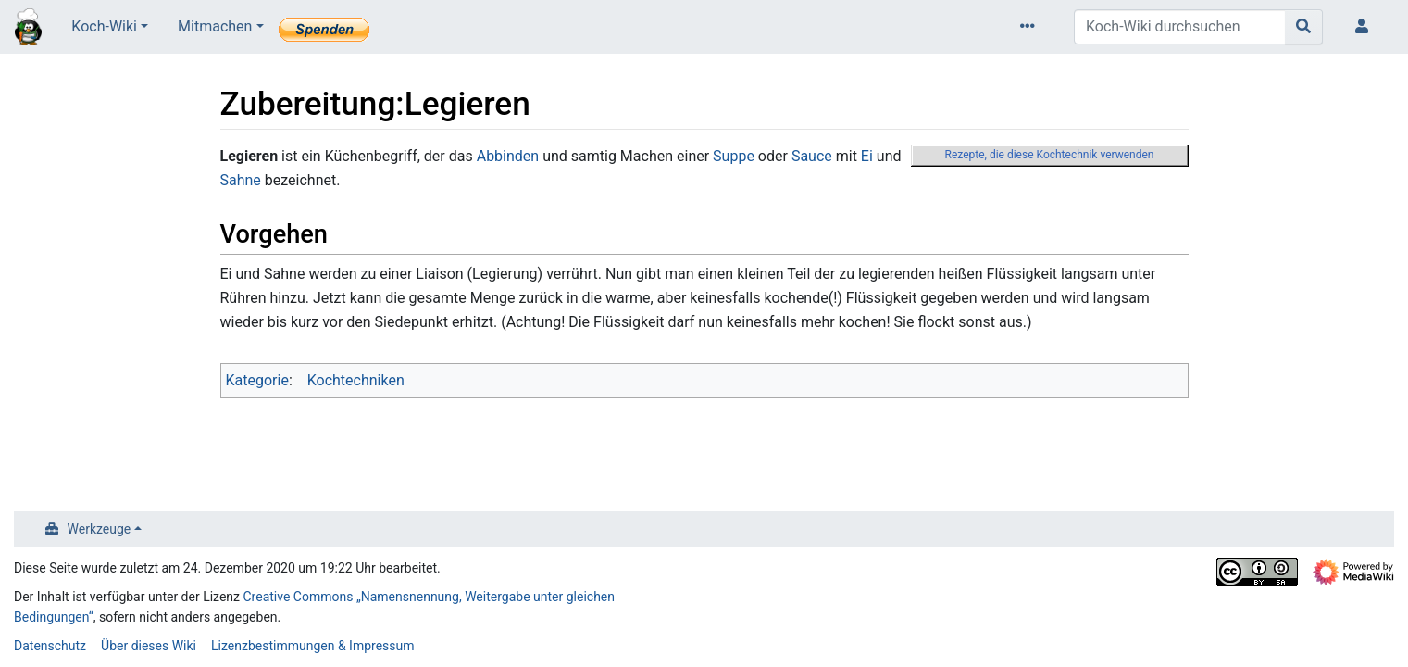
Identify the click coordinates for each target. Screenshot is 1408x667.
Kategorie (257, 380)
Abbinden (508, 156)
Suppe (733, 156)
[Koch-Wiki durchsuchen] (1180, 26)
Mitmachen (215, 26)
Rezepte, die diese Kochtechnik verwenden (1049, 154)
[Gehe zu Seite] (1304, 26)
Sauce (811, 156)
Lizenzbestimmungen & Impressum (312, 645)
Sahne (240, 180)
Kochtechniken (356, 380)
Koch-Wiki (104, 26)
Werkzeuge (99, 529)
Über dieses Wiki (148, 645)
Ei (867, 156)
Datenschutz (50, 645)
